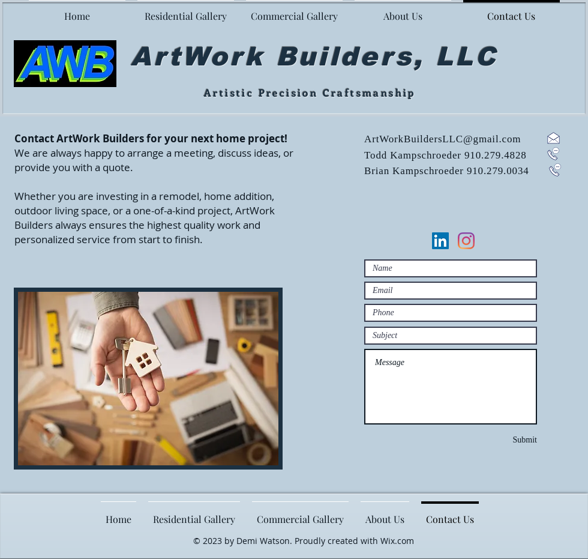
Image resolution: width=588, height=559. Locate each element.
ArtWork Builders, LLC (314, 56)
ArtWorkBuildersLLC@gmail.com (442, 139)
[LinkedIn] (440, 240)
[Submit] (509, 440)
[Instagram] (466, 240)
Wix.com (397, 540)
